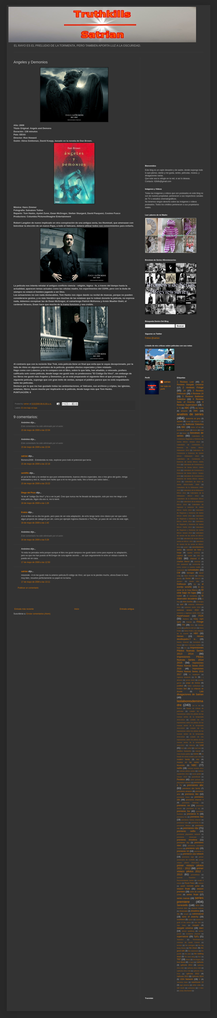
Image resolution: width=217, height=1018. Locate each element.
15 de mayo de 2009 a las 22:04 (35, 430)
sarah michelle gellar (190, 886)
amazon (184, 411)
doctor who (194, 581)
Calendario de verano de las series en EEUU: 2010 (190, 536)
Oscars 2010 (182, 777)
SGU (197, 905)
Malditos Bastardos (184, 751)
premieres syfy (192, 848)
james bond (190, 680)
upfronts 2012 (192, 974)
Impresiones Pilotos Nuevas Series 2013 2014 (190, 650)
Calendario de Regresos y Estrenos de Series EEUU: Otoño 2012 (190, 518)
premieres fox (183, 811)
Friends (189, 622)
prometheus (195, 875)
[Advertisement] (74, 598)
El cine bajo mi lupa (29, 408)
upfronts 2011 (186, 965)
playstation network (184, 782)
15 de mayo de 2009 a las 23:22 (35, 483)
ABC (186, 407)
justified (180, 686)
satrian (24, 456)
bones (195, 430)
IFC (185, 648)
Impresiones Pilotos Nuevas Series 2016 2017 (190, 671)
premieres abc (195, 785)
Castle (190, 556)
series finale (192, 894)
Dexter (188, 578)
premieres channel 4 (194, 800)
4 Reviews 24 (197, 393)
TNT (179, 959)
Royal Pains (190, 883)
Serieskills (182, 905)
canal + (186, 547)
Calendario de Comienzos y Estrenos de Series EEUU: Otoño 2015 (190, 467)
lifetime (179, 708)
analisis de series (190, 414)
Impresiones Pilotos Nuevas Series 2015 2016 (190, 666)
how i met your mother (193, 645)
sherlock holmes (197, 908)
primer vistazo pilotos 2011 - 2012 (190, 867)
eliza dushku (188, 602)
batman (179, 424)
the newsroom (193, 951)
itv (196, 677)
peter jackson (195, 780)
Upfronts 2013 (182, 976)
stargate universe (185, 928)
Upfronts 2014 (197, 976)
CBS (179, 558)
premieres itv (196, 823)
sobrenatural (197, 914)
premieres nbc (190, 828)
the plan (188, 954)
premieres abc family (191, 788)
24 (184, 391)
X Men (200, 988)
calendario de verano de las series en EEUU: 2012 (190, 544)
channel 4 (194, 559)
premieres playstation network (188, 834)
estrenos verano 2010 (188, 610)
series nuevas (183, 898)
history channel (183, 642)
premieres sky (183, 843)
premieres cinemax (190, 803)
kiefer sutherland (194, 686)
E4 (195, 584)
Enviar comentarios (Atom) (38, 614)
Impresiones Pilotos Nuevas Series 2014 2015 (190, 659)
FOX (200, 615)
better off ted (196, 427)
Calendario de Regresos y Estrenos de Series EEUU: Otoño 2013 (190, 524)
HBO (196, 633)
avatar (188, 421)
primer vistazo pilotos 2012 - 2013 (190, 871)
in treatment (194, 674)
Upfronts (200, 962)
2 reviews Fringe (193, 387)
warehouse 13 (197, 982)
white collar (196, 985)
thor (199, 957)
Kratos (24, 512)
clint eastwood (182, 564)
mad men (197, 748)
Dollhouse (181, 584)
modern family (183, 759)
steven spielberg (188, 931)
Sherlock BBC (182, 908)
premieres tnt (183, 851)
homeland (196, 642)
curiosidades (193, 570)
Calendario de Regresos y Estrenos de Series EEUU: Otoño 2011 (190, 513)
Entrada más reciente (24, 609)
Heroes (180, 636)
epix (181, 604)
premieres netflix (186, 831)
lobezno (192, 745)
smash (186, 914)
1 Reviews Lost (185, 382)
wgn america (184, 985)
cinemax (197, 561)
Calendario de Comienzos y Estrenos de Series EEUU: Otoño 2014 (190, 462)
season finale (183, 889)
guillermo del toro (190, 628)
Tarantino (180, 939)
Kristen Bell (182, 689)
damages (190, 573)
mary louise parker (183, 754)
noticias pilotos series (187, 771)
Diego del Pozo (28, 492)
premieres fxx (182, 817)
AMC (196, 411)
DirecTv (198, 578)
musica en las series (188, 762)
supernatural (182, 936)
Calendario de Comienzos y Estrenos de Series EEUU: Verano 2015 (190, 473)
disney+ (180, 581)
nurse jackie (196, 774)
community (196, 564)
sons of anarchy (190, 917)
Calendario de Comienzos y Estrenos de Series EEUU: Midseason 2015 (190, 447)
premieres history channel (191, 820)
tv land (191, 962)
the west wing (190, 957)
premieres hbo (196, 817)
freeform (186, 619)
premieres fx (193, 814)
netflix (179, 768)
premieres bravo (183, 797)
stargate (195, 925)
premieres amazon (184, 791)
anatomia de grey (193, 418)
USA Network (186, 979)
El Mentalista (192, 596)
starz (201, 928)
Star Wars (181, 925)
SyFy (196, 936)
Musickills (181, 765)
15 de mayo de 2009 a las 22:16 (35, 464)
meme (195, 754)
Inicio (76, 609)
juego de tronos (193, 683)
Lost (201, 745)
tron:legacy (197, 959)
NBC (194, 765)
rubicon (200, 883)
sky (178, 914)
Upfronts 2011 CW (183, 971)
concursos (180, 570)
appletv (180, 421)
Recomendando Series (185, 880)
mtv (197, 759)
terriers (179, 945)
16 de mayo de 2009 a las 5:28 (35, 540)
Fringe (200, 621)
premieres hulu (182, 823)
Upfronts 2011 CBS (194, 968)
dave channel (189, 576)
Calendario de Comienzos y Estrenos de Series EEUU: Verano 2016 (190, 479)
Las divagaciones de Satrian (190, 693)
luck (182, 748)
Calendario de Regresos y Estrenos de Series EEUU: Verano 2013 (190, 530)
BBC (183, 427)
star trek (197, 922)
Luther (189, 748)
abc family (199, 408)
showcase (183, 911)
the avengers (190, 945)
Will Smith (181, 988)
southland (181, 919)
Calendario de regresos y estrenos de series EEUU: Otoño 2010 (190, 507)
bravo (185, 433)
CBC (198, 556)
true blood (181, 962)
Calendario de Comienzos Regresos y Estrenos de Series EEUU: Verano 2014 (190, 439)
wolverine (191, 988)
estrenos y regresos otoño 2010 (189, 613)
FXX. (192, 625)
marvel (198, 751)
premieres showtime (187, 840)
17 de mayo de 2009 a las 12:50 (35, 562)
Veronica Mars (182, 982)
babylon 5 (197, 421)
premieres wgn (188, 857)
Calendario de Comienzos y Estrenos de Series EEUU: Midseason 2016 (190, 453)
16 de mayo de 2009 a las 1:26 (35, 503)
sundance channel (193, 934)
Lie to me (196, 705)
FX (183, 625)
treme (188, 959)
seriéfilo (25, 473)
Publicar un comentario (28, 588)
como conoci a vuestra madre (189, 567)
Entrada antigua (127, 609)
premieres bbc (192, 794)
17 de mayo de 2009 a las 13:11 (35, 582)
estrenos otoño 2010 (192, 607)
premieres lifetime (184, 825)
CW (178, 573)
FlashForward (183, 616)
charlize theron (183, 561)
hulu (178, 648)
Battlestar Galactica (194, 424)
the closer (193, 948)
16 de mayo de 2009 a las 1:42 (35, 523)
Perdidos (181, 779)
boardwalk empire (183, 430)
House (179, 645)
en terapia (199, 602)
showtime (195, 911)
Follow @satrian (152, 338)
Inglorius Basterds (184, 677)
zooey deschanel (185, 991)
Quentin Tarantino (186, 877)
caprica (180, 555)
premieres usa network (193, 854)
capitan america (193, 553)
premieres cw (183, 805)
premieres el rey (193, 808)
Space (190, 919)
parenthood (196, 777)
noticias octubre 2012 (195, 768)
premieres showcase (187, 837)
